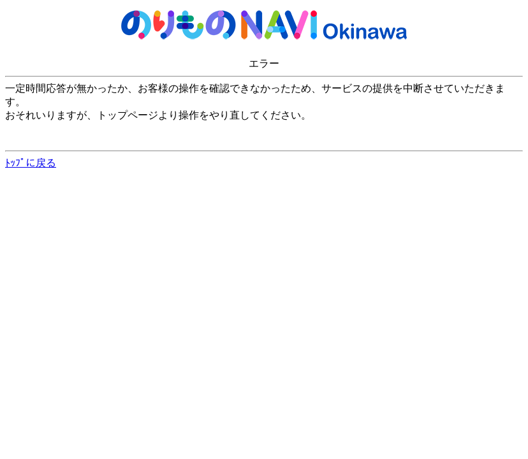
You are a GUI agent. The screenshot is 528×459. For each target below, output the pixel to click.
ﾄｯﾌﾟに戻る (30, 162)
